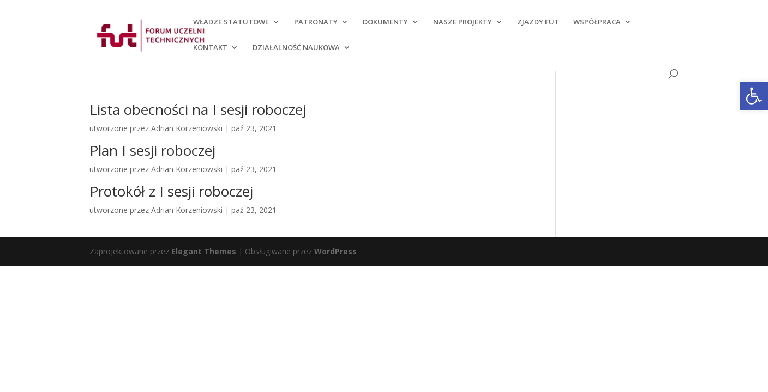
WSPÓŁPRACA (597, 22)
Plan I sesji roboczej (152, 150)
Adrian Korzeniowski (187, 128)
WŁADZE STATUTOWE (231, 22)
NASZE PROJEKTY (462, 22)
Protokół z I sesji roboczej (171, 191)
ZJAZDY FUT (538, 22)
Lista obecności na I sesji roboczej (197, 109)
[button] (754, 96)
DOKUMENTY (385, 22)
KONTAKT (210, 48)
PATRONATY (316, 22)
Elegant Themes (203, 251)
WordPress (335, 251)
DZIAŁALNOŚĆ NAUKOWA (296, 48)
